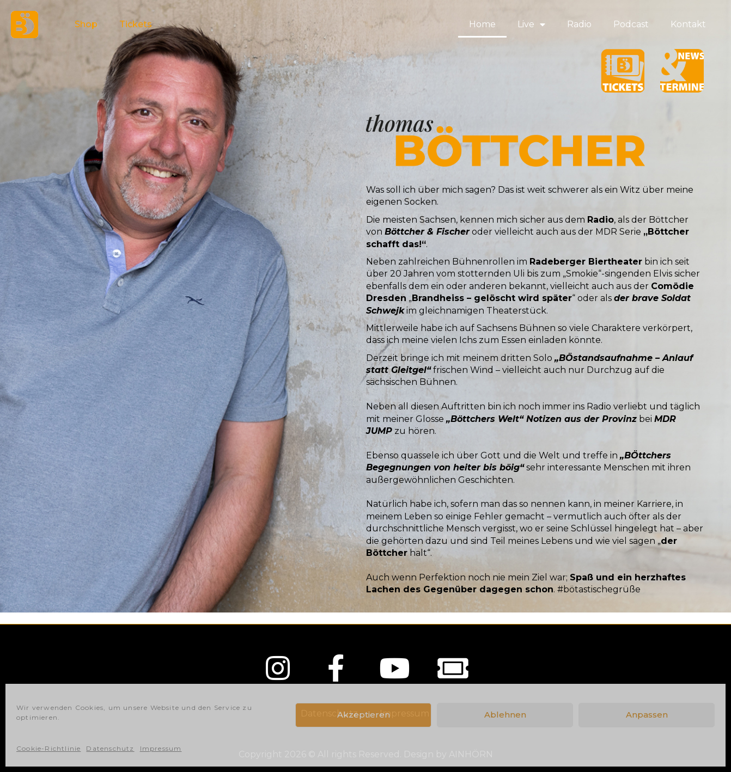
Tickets (135, 24)
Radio (579, 24)
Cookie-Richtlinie (48, 748)
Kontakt (688, 24)
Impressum (161, 748)
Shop (86, 24)
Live (531, 24)
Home (482, 24)
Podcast (631, 24)
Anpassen (647, 714)
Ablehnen (505, 714)
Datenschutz (110, 748)
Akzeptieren (363, 714)
